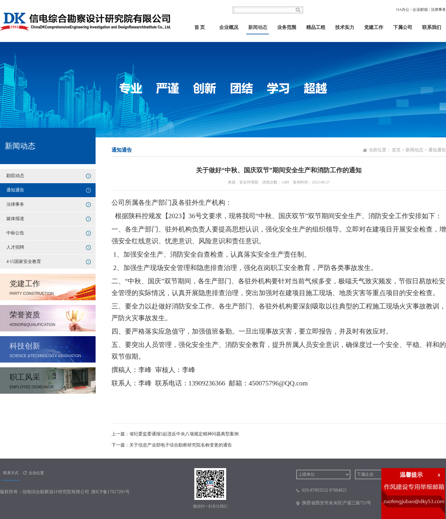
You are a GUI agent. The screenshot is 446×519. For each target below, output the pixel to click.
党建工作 (373, 27)
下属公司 (402, 27)
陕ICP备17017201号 (110, 491)
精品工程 (315, 27)
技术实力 (344, 27)
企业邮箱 (420, 9)
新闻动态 (257, 27)
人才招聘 (15, 247)
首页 (396, 150)
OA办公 (402, 9)
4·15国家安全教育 (23, 261)
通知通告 (15, 190)
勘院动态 (15, 175)
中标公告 (15, 233)
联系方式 (10, 473)
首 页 (199, 27)
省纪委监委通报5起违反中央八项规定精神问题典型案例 (184, 434)
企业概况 (228, 27)
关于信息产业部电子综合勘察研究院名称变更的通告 (180, 445)
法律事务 (438, 9)
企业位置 (36, 473)
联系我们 (431, 27)
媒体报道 (15, 218)
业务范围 (286, 27)
